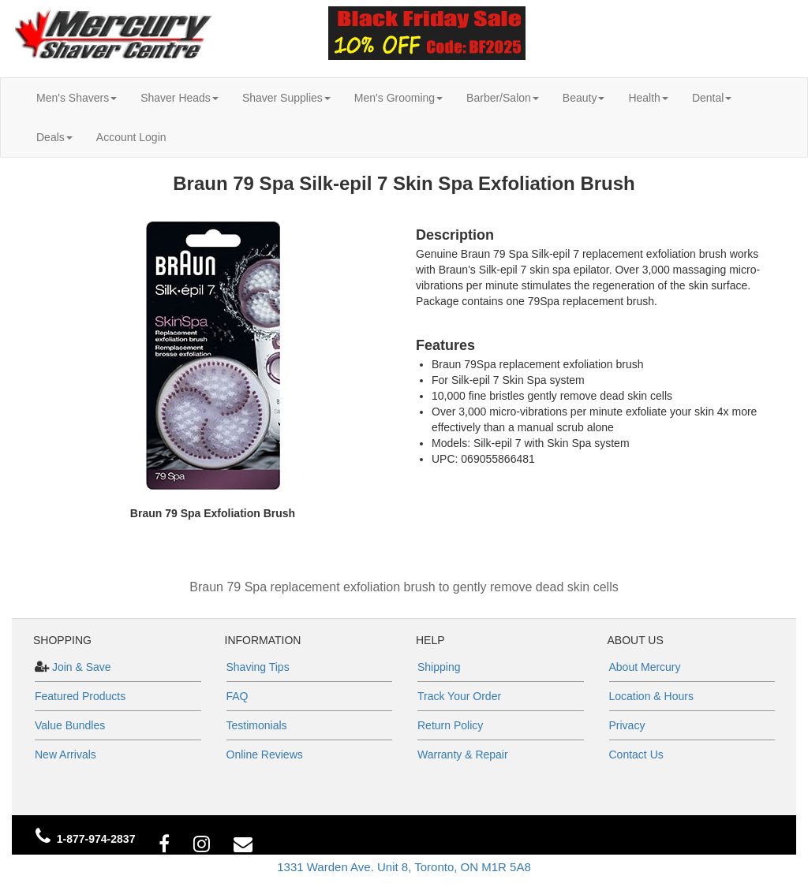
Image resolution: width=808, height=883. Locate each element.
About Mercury (645, 667)
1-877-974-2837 (96, 839)
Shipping (439, 667)
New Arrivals (65, 754)
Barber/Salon (502, 97)
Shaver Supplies (286, 97)
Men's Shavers (76, 97)
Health (648, 97)
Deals (54, 137)
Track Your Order (459, 696)
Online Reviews (264, 754)
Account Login (131, 137)
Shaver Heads (179, 97)
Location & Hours (651, 696)
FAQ (237, 696)
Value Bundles (70, 725)
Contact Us (636, 754)
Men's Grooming (398, 97)
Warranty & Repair (462, 754)
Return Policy (450, 725)
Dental (711, 97)
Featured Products (80, 696)
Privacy (627, 725)
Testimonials (256, 725)
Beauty (584, 97)
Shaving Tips (258, 667)
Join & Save (80, 667)
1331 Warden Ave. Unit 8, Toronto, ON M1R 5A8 (404, 867)
